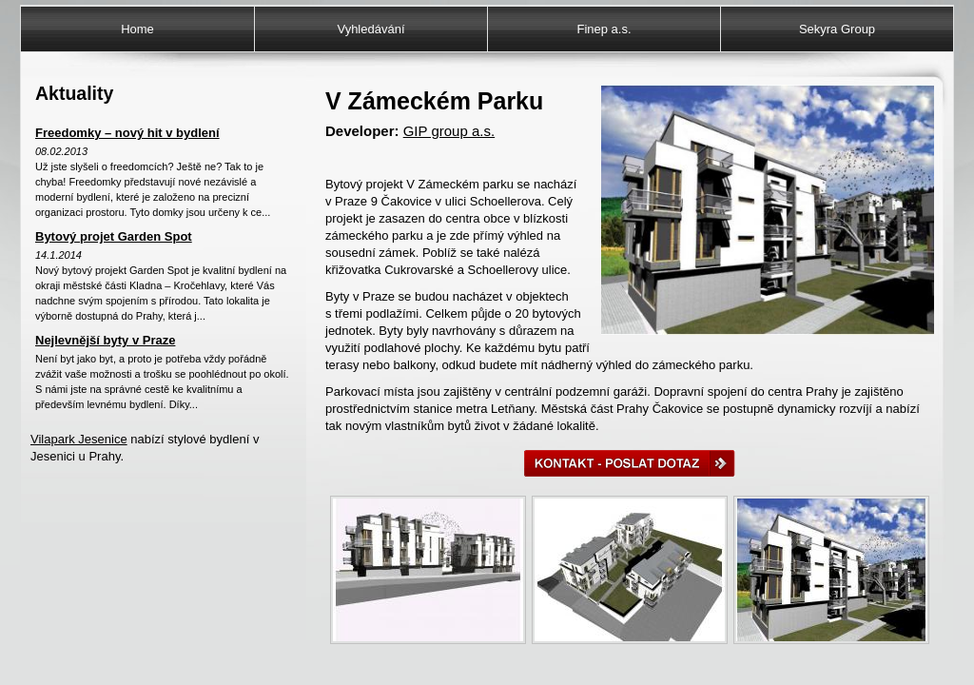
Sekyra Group (837, 29)
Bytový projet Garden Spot (113, 236)
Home (137, 29)
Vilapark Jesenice (78, 439)
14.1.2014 (58, 255)
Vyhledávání (370, 29)
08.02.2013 (61, 151)
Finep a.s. (603, 29)
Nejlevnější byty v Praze (105, 340)
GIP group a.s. (449, 131)
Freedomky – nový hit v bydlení (127, 133)
